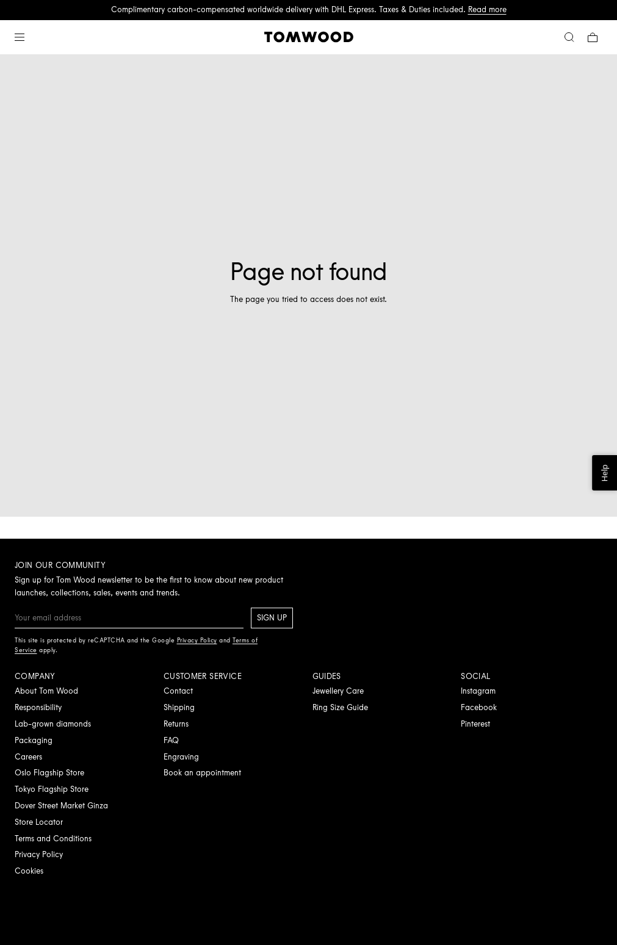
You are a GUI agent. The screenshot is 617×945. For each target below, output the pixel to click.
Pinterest (475, 724)
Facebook (479, 707)
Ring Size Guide (340, 707)
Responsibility (38, 707)
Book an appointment (202, 772)
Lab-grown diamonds (53, 724)
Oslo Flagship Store (49, 772)
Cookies (29, 871)
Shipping (179, 707)
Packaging (33, 740)
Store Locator (39, 822)
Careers (28, 757)
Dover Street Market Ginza (61, 805)
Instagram (478, 691)
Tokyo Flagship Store (51, 789)
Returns (176, 724)
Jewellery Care (338, 691)
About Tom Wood (46, 691)
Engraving (181, 757)
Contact (178, 691)
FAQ (171, 740)
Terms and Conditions (53, 838)
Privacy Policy (39, 854)
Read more (487, 9)
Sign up (272, 618)
